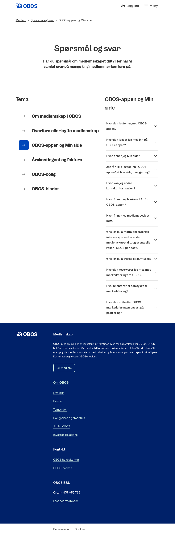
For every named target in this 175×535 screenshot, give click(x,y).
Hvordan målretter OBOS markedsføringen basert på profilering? (132, 307)
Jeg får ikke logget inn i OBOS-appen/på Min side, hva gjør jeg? (132, 169)
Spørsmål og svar (42, 20)
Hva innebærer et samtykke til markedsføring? (132, 288)
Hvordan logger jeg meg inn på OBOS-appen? (132, 142)
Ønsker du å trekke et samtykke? (132, 259)
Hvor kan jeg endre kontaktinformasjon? (132, 185)
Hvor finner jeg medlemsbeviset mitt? (132, 218)
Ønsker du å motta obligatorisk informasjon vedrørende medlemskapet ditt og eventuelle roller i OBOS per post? (132, 240)
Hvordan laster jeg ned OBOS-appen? (132, 126)
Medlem (21, 20)
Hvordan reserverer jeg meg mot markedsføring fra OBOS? (132, 272)
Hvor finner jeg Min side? (132, 156)
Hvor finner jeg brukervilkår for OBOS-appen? (132, 201)
